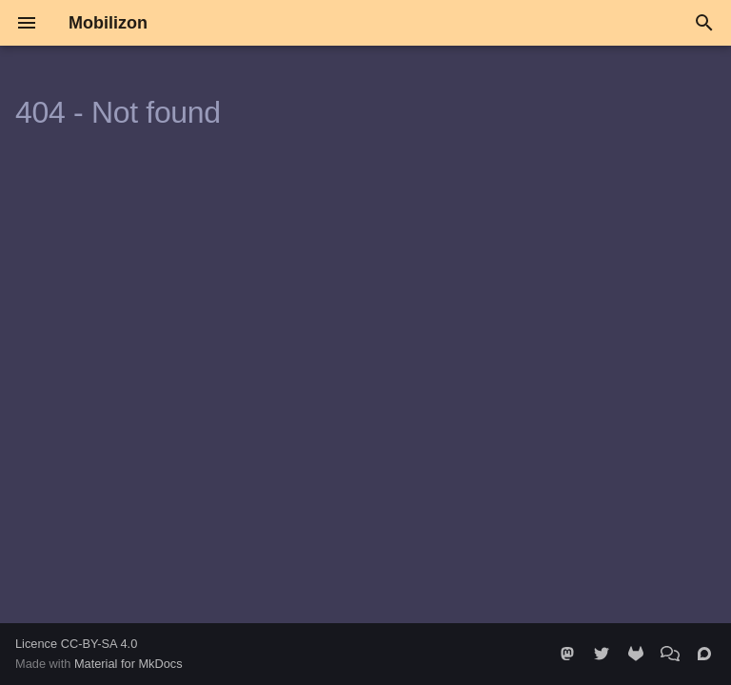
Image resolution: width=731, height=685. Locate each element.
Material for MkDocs (128, 663)
